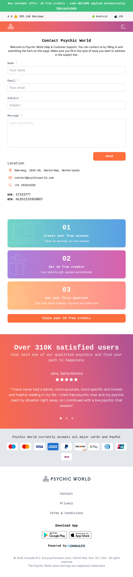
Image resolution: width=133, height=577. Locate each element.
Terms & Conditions (66, 513)
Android (99, 16)
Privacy (66, 503)
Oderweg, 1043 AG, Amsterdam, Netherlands (44, 170)
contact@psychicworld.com (31, 178)
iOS (118, 16)
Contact (66, 494)
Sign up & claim (67, 8)
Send (109, 156)
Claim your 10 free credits (66, 318)
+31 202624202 (22, 185)
